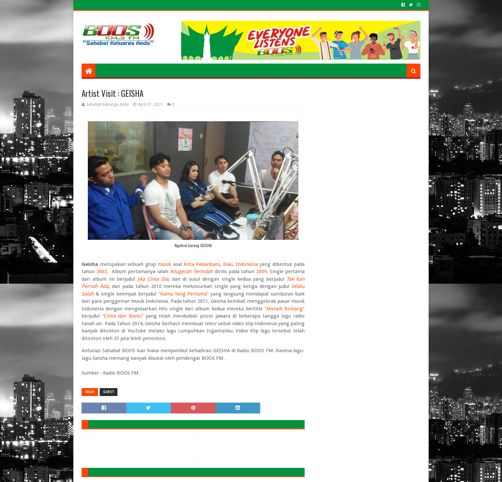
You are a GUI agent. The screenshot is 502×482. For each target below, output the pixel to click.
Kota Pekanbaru (202, 264)
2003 (101, 271)
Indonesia (247, 264)
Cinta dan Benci (122, 316)
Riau (228, 264)
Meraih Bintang (284, 309)
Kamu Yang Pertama (183, 294)
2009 (261, 271)
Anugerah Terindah (191, 271)
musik (164, 264)
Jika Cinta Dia (153, 279)
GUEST (108, 392)
